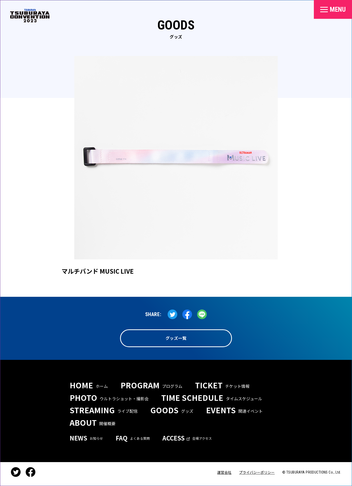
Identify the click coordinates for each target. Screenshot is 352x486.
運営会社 (224, 472)
